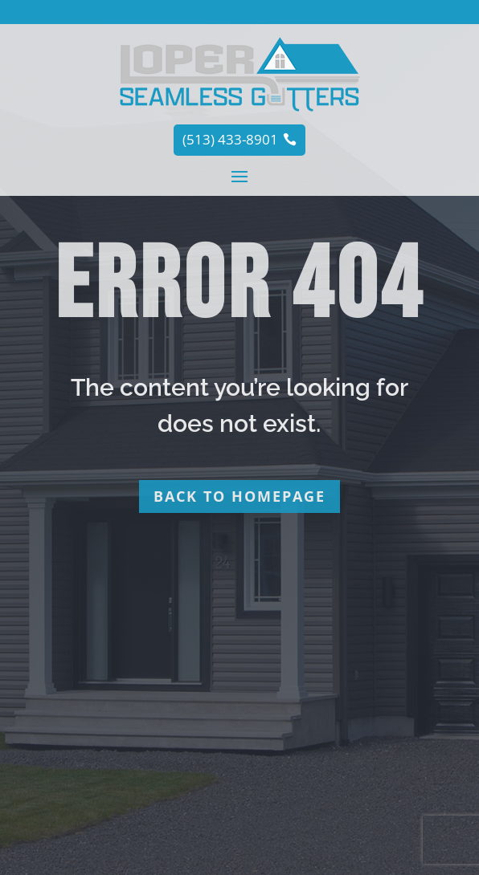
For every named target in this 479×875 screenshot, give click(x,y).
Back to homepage (239, 496)
